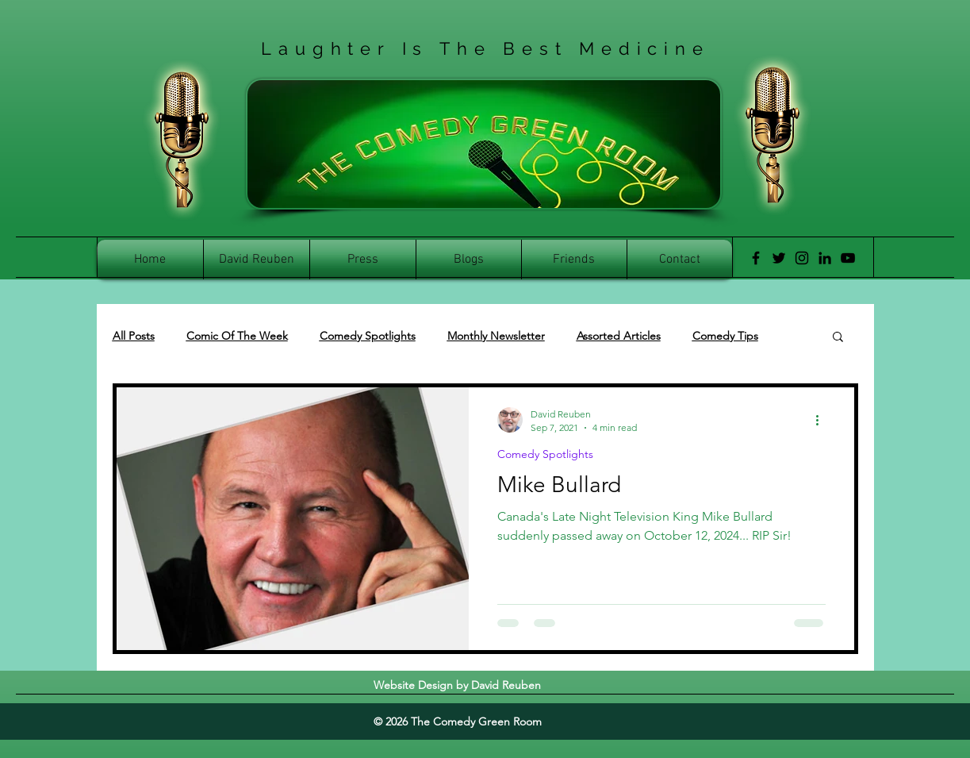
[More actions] (823, 419)
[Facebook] (756, 258)
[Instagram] (802, 258)
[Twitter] (779, 258)
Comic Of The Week (237, 336)
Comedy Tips (725, 336)
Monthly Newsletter (496, 336)
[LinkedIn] (825, 258)
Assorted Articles (619, 336)
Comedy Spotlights (368, 336)
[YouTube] (848, 258)
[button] (837, 337)
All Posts (134, 336)
